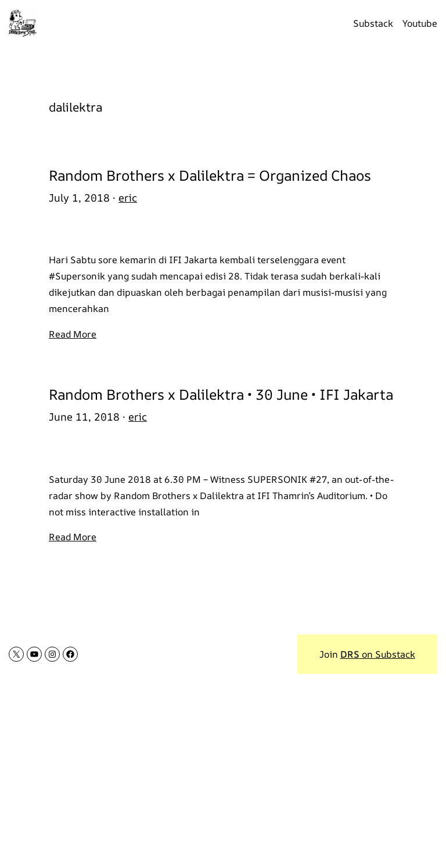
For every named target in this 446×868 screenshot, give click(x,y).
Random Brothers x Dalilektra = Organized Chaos (210, 175)
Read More (72, 334)
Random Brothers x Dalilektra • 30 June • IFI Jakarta (221, 394)
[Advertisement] (223, 782)
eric (127, 198)
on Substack (377, 654)
